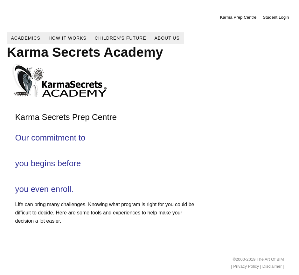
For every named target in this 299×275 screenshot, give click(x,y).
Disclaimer (271, 266)
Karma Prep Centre (238, 17)
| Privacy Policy (245, 266)
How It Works (68, 38)
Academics (25, 38)
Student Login (276, 17)
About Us (167, 38)
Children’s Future (120, 38)
